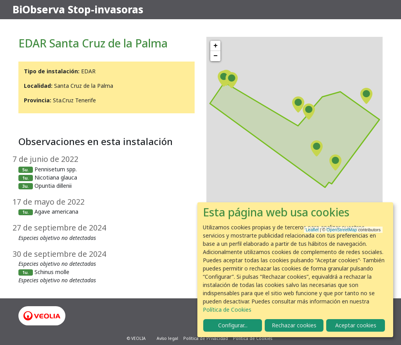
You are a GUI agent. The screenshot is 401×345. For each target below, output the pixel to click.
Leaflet (312, 229)
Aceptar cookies (355, 325)
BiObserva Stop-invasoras (78, 9)
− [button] (215, 56)
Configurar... (232, 325)
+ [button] (215, 46)
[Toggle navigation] (377, 10)
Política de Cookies (252, 338)
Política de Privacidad (205, 338)
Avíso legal (167, 338)
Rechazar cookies (294, 325)
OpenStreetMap (342, 229)
